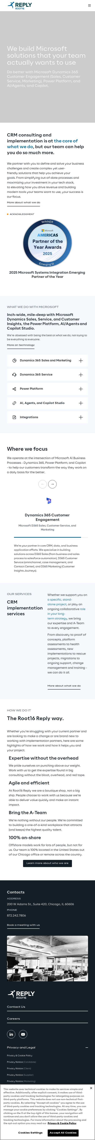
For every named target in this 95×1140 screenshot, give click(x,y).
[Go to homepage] (20, 5)
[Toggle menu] (89, 5)
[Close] (91, 1089)
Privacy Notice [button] (21, 1062)
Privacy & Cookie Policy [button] (19, 1056)
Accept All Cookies (63, 1134)
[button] (23, 202)
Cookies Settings (30, 1134)
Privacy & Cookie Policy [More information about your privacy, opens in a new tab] (62, 1124)
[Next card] (52, 484)
